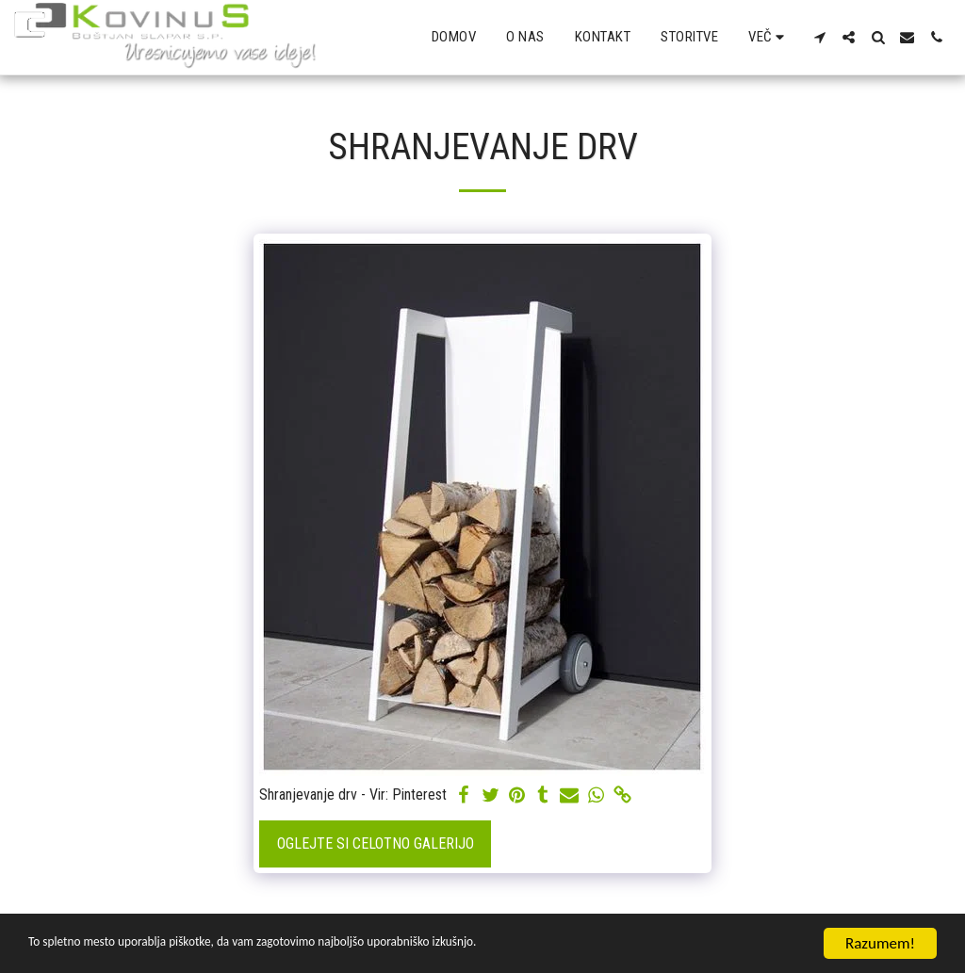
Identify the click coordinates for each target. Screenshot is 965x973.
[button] (819, 37)
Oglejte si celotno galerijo (375, 843)
